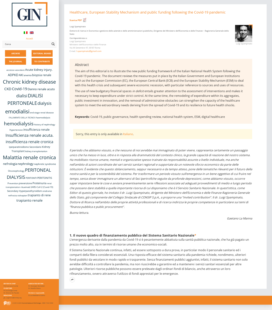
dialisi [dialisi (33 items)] (21, 96)
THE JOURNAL (15, 61)
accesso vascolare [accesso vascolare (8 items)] (15, 70)
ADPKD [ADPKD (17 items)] (13, 75)
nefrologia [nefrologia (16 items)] (10, 164)
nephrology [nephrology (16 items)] (26, 164)
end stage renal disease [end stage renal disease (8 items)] (42, 112)
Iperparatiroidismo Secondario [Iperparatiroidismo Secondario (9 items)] (25, 146)
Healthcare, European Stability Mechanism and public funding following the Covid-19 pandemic (148, 12)
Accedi (29, 38)
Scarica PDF (76, 20)
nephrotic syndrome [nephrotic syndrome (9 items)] (45, 164)
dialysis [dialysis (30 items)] (44, 103)
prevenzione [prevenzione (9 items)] (25, 183)
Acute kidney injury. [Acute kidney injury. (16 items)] (38, 70)
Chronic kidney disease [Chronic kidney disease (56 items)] (29, 81)
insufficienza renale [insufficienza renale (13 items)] (36, 130)
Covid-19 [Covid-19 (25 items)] (19, 88)
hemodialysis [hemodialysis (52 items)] (19, 123)
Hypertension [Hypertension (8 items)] (16, 130)
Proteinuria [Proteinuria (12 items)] (39, 183)
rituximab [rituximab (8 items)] (25, 187)
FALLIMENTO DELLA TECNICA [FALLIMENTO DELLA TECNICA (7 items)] (22, 117)
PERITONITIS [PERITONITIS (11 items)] (44, 178)
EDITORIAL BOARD (42, 53)
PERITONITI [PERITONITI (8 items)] (31, 178)
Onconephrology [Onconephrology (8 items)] (16, 171)
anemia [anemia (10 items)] (28, 75)
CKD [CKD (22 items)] (7, 88)
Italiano (128, 134)
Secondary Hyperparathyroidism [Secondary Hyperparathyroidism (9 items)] (24, 191)
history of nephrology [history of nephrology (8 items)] (44, 124)
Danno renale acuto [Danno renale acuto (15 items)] (41, 89)
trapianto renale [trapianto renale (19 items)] (29, 200)
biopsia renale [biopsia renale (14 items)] (41, 75)
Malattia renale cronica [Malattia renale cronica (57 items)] (29, 157)
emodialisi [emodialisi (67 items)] (17, 111)
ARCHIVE (15, 53)
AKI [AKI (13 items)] (21, 75)
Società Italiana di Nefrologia (31, 303)
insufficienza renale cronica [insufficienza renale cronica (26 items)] (29, 141)
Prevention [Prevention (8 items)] (12, 183)
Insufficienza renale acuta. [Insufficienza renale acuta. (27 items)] (30, 135)
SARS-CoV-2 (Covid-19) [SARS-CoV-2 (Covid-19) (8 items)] (42, 187)
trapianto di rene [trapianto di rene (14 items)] (39, 195)
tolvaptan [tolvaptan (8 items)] (22, 195)
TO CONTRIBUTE (42, 61)
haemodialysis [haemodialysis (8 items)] (43, 117)
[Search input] (27, 44)
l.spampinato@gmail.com (88, 51)
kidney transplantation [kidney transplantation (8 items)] (36, 151)
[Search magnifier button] (53, 44)
